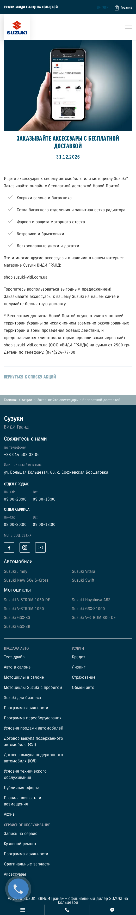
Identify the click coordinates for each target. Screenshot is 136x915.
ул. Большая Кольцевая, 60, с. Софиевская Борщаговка (56, 472)
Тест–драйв (14, 657)
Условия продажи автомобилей (33, 728)
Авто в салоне (17, 667)
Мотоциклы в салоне (24, 677)
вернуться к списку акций (30, 377)
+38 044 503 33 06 (22, 454)
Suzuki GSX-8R (17, 626)
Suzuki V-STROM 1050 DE (27, 600)
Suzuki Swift (83, 580)
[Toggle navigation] (128, 28)
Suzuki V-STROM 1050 (24, 608)
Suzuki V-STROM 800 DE (94, 617)
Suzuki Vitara (83, 571)
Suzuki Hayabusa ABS (91, 600)
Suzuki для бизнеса (22, 697)
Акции (27, 400)
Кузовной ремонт (20, 843)
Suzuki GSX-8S (17, 617)
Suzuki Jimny (15, 571)
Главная (10, 400)
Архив (9, 814)
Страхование (84, 677)
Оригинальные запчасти (27, 864)
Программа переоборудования (32, 718)
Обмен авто (83, 687)
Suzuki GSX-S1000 (88, 608)
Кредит (78, 657)
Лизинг (78, 667)
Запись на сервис (20, 833)
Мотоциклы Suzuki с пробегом (33, 687)
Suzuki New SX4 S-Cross (26, 580)
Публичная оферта (21, 787)
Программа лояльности (26, 708)
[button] (123, 7)
